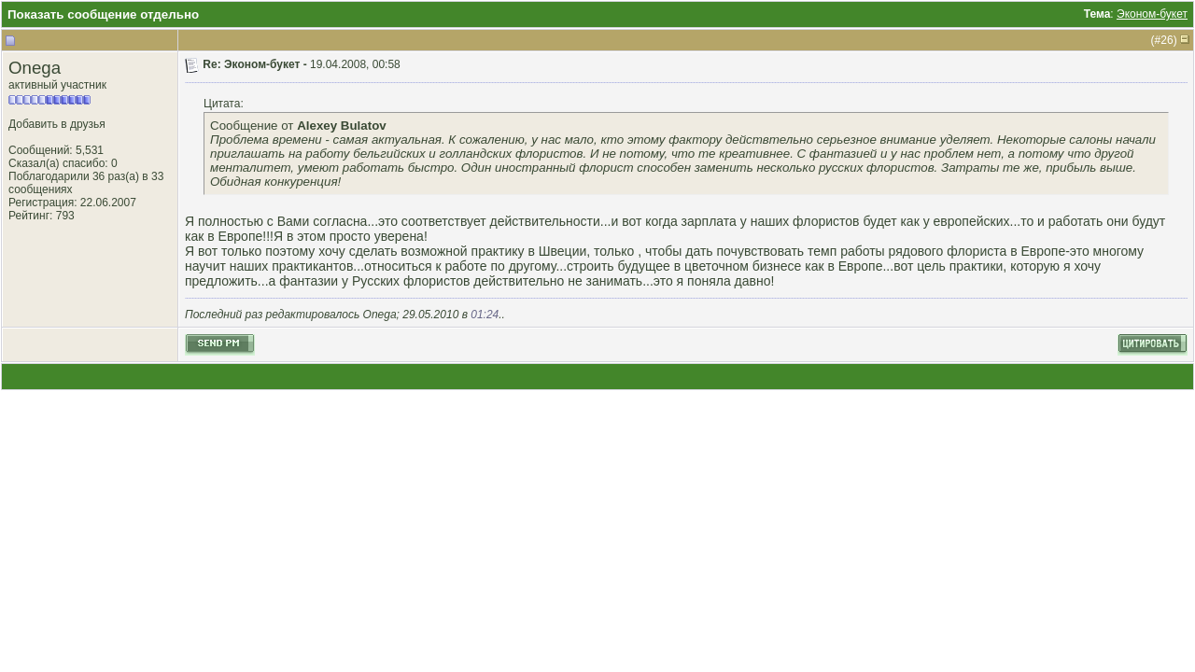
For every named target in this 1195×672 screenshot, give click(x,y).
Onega (34, 67)
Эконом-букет (1152, 14)
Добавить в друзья (56, 124)
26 (1166, 40)
